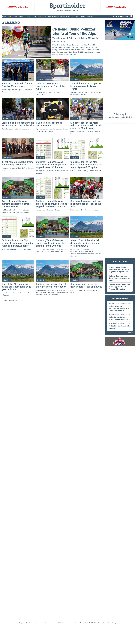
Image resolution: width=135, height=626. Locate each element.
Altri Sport (75, 16)
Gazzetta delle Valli (120, 615)
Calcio (4, 16)
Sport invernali (18, 16)
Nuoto (44, 16)
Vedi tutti (130, 332)
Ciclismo (27, 16)
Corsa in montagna (86, 16)
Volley (68, 16)
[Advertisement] (120, 74)
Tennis (10, 16)
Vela (39, 16)
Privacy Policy (102, 623)
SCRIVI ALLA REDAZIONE (120, 16)
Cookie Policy (112, 623)
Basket (62, 16)
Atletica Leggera (53, 16)
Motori (34, 16)
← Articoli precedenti (9, 300)
